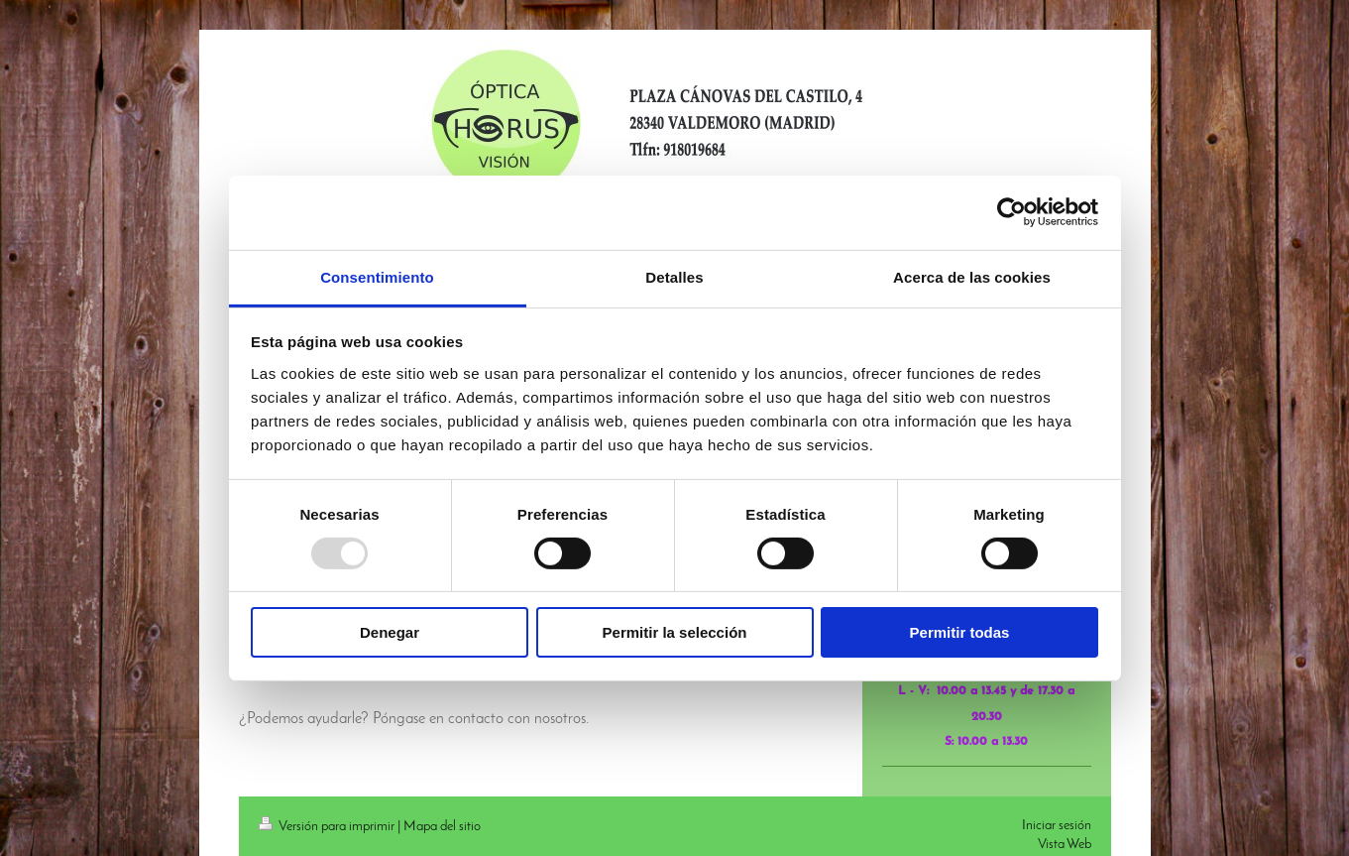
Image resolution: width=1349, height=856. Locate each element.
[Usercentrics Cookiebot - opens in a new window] (1011, 212)
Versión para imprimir (328, 826)
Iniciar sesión (1056, 825)
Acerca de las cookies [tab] (972, 276)
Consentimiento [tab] (377, 276)
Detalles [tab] (674, 276)
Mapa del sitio (442, 826)
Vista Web (1064, 844)
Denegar (389, 632)
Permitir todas (960, 632)
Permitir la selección (675, 632)
